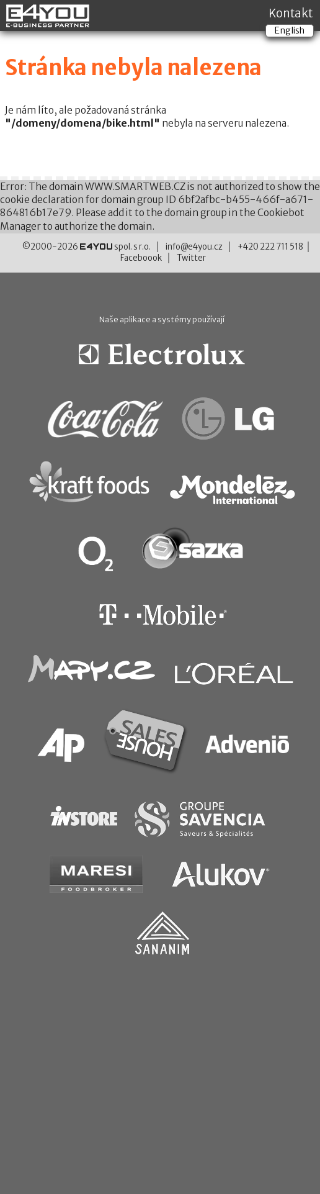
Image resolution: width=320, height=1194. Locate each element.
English (289, 30)
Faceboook (141, 258)
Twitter (191, 258)
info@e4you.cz (194, 247)
